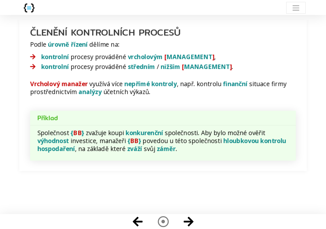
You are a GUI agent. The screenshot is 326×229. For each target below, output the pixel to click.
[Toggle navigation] (296, 8)
